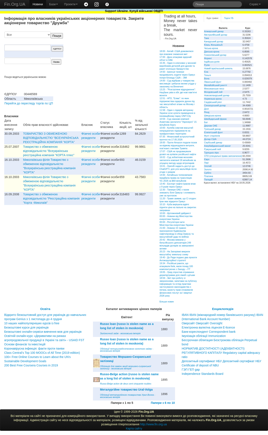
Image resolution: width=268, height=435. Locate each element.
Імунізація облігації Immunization (204, 336)
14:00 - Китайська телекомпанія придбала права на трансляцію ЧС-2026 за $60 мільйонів (175, 178)
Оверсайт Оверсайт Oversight (202, 323)
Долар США (210, 139)
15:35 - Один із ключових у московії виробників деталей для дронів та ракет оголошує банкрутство (177, 66)
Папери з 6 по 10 (163, 402)
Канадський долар (213, 41)
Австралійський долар (215, 34)
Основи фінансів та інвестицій (24, 344)
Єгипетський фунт (213, 132)
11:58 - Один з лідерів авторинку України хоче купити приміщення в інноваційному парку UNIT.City (177, 113)
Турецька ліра (211, 152)
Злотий (207, 166)
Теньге (207, 75)
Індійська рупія (211, 61)
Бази (53, 4)
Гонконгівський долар (215, 55)
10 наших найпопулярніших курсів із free (31, 323)
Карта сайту (134, 428)
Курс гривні (212, 18)
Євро (206, 159)
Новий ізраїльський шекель (218, 68)
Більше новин (166, 301)
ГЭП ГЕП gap (191, 369)
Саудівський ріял (213, 102)
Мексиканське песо (214, 88)
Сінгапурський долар (215, 105)
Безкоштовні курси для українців (26, 327)
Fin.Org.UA (14, 4)
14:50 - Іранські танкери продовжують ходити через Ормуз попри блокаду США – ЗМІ (177, 75)
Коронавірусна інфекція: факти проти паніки (34, 348)
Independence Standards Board (202, 373)
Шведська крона (212, 115)
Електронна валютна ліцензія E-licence (208, 327)
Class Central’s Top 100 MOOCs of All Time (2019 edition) (42, 352)
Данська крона (211, 51)
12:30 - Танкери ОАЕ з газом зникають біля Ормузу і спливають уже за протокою (177, 192)
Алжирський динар (214, 31)
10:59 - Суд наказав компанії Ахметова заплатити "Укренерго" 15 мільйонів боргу (177, 122)
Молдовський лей (213, 92)
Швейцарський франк (215, 119)
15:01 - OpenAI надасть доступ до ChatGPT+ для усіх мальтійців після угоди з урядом (177, 169)
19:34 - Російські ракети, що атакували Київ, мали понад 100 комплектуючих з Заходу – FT (176, 266)
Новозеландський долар (216, 95)
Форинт (208, 58)
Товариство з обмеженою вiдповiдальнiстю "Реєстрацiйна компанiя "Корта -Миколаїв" (51, 198)
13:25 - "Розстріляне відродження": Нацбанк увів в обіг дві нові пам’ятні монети (178, 92)
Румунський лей (212, 149)
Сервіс (255, 4)
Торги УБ (229, 18)
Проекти (71, 4)
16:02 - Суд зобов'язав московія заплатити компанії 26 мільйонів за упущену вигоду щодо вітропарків (177, 160)
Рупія (207, 65)
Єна (206, 72)
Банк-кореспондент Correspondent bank (209, 331)
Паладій (208, 179)
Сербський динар (213, 142)
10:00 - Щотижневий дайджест (175, 213)
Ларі (206, 162)
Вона (206, 78)
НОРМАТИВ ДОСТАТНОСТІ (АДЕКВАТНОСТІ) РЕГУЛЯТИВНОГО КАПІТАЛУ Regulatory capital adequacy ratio (221, 353)
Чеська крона (211, 48)
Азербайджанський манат (217, 146)
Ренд (206, 112)
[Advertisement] (121, 53)
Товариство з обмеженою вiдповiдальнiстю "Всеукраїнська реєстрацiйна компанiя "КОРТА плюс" (48, 151)
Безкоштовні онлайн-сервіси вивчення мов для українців (43, 331)
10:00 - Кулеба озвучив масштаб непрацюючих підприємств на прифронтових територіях (176, 130)
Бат (206, 122)
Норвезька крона (213, 98)
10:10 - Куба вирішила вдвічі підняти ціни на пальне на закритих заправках (177, 207)
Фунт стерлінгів (212, 135)
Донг (206, 109)
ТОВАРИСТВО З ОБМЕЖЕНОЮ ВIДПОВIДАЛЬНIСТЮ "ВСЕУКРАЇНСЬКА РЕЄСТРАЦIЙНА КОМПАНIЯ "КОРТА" (51, 138)
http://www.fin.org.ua (153, 424)
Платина (208, 176)
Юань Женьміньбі (213, 45)
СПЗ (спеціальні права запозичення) (223, 156)
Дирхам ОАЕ (210, 125)
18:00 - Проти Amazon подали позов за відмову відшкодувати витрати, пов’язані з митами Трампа (178, 145)
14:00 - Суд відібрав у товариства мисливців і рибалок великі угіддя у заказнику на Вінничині (177, 83)
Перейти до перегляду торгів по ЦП (28, 103)
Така (206, 38)
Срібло (207, 173)
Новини (38, 4)
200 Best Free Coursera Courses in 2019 (31, 365)
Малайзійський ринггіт (215, 85)
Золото (207, 169)
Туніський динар (212, 129)
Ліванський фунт (212, 82)
